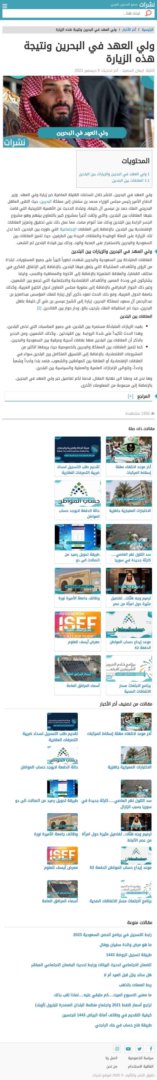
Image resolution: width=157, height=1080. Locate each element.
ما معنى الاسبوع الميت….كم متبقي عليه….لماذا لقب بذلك (102, 995)
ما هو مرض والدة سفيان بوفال (125, 944)
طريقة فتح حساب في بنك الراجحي (123, 1025)
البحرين (46, 201)
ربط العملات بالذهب (135, 985)
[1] (39, 308)
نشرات (147, 5)
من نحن (112, 1066)
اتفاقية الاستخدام (140, 1066)
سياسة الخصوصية (140, 1058)
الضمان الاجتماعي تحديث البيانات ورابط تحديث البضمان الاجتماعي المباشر (91, 965)
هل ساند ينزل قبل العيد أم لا (127, 975)
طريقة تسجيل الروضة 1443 (128, 955)
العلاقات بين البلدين (131, 180)
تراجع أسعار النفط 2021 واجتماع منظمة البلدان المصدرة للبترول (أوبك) (93, 1005)
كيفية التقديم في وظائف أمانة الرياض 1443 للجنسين (106, 1015)
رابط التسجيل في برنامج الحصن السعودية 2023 (112, 934)
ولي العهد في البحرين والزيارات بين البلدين (114, 174)
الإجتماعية (68, 229)
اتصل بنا (111, 1058)
